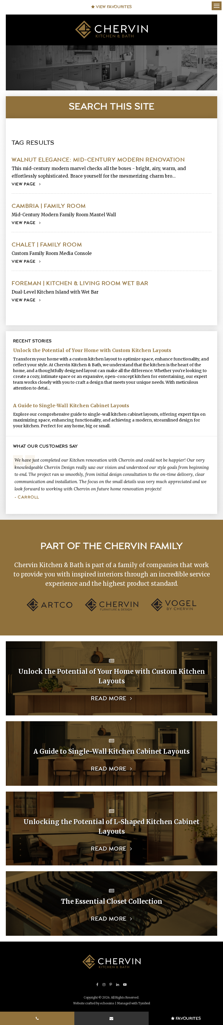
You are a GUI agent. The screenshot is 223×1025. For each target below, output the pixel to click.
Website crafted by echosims (93, 1003)
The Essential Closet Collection (111, 901)
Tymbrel (144, 1003)
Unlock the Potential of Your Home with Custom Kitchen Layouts (92, 350)
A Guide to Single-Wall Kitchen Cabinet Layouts (71, 405)
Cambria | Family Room (49, 206)
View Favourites (111, 7)
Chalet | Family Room (47, 245)
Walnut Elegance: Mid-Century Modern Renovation (98, 160)
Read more (109, 698)
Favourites (186, 1019)
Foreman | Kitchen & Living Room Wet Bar (80, 283)
